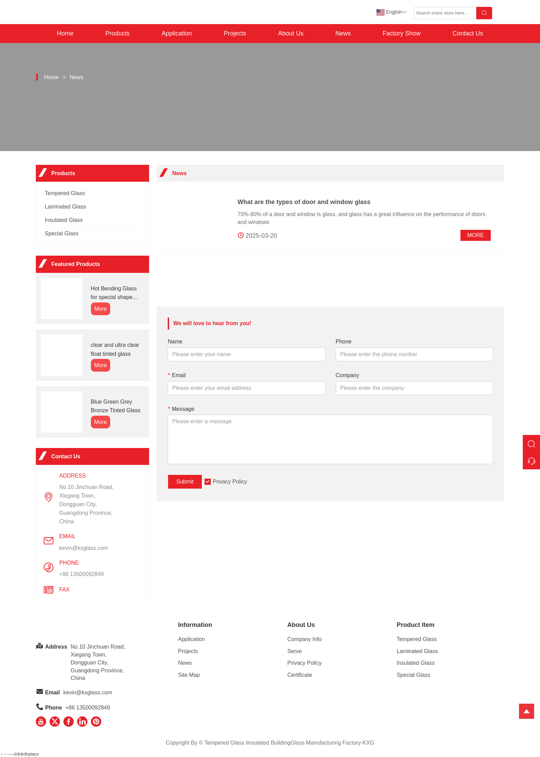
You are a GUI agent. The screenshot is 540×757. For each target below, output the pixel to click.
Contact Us (468, 33)
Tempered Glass (65, 193)
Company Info (304, 639)
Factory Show (401, 33)
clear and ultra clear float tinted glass (115, 349)
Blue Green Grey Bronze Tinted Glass (116, 406)
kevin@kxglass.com (83, 548)
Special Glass (62, 233)
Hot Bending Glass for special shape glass (114, 294)
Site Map (189, 675)
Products (117, 33)
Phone (344, 341)
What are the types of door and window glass (304, 202)
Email (177, 375)
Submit (185, 481)
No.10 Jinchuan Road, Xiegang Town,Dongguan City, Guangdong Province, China (86, 504)
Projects (235, 33)
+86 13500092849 (81, 574)
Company (347, 375)
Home (65, 33)
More (475, 235)
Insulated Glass (64, 220)
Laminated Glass (65, 207)
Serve (294, 651)
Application (177, 33)
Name (175, 341)
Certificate (299, 675)
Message (181, 409)
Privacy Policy (230, 481)
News (343, 33)
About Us (290, 33)
